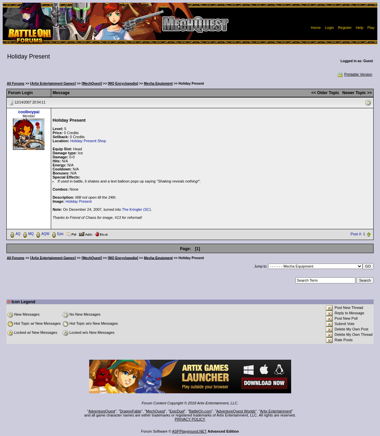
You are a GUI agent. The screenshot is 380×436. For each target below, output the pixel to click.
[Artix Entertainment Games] (53, 83)
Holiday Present (79, 201)
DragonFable (130, 411)
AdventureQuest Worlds (235, 411)
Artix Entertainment (276, 411)
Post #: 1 (357, 234)
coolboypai (28, 112)
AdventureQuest (102, 411)
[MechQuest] (91, 83)
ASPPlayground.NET (189, 431)
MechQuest (155, 411)
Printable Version (354, 74)
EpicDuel (177, 411)
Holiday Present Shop (88, 141)
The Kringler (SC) (136, 209)
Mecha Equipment (158, 83)
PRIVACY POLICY (190, 419)
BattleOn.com (200, 411)
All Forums (15, 83)
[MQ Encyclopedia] (123, 83)
